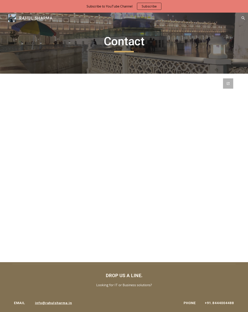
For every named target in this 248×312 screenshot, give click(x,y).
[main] (124, 43)
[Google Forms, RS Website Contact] (124, 167)
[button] (243, 18)
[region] (124, 6)
